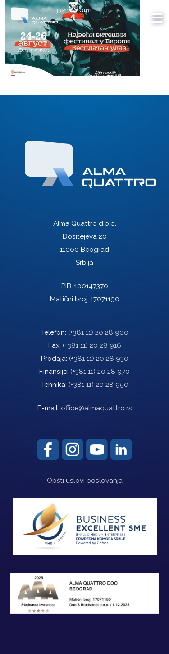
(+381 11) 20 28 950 (98, 385)
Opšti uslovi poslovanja (85, 481)
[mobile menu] (157, 13)
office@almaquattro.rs (96, 408)
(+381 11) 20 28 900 (98, 332)
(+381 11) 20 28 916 (92, 345)
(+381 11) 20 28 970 (100, 372)
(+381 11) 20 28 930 (98, 358)
